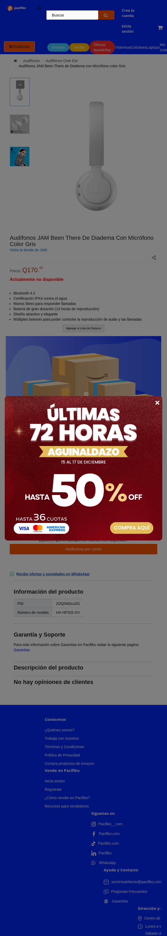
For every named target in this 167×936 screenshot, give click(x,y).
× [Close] (157, 402)
